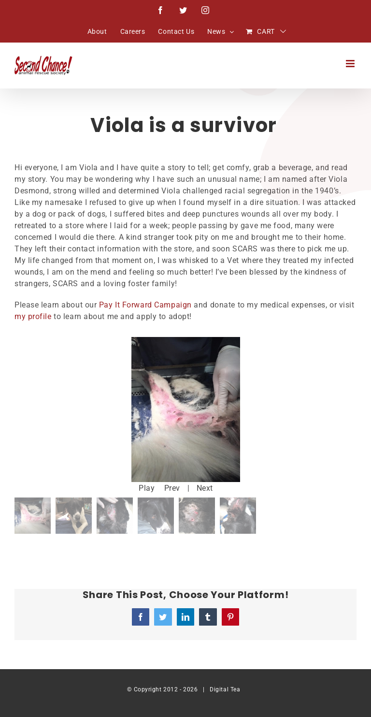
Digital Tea (225, 689)
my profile (33, 316)
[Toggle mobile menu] (351, 64)
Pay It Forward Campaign (145, 304)
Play (147, 488)
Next (205, 488)
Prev (172, 488)
